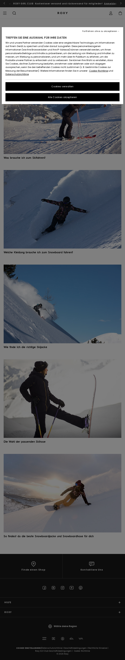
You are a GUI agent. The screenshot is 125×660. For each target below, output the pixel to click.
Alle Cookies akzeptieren (62, 97)
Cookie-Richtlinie (98, 70)
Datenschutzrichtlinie (17, 74)
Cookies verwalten (62, 86)
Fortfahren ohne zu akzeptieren (99, 31)
